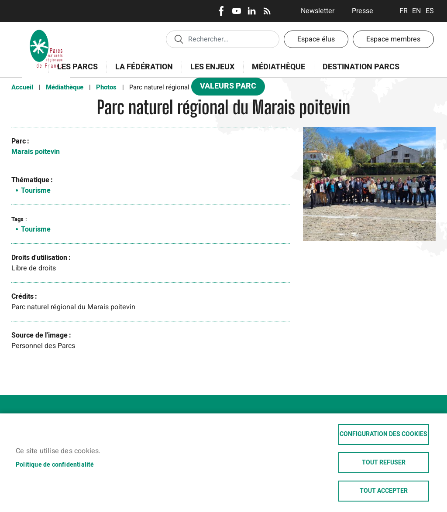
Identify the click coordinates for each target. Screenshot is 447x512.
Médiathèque (278, 66)
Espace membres (393, 39)
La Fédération (141, 71)
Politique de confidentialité (55, 464)
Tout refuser (384, 462)
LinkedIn (251, 11)
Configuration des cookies (383, 434)
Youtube (236, 11)
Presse (362, 11)
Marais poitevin (35, 152)
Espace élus (316, 39)
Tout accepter (384, 491)
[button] (369, 187)
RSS (267, 11)
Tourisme (36, 190)
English (416, 10)
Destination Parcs (361, 66)
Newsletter (317, 11)
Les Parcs (74, 71)
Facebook (221, 11)
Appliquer (178, 39)
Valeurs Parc (225, 88)
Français (403, 10)
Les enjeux (209, 71)
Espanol (430, 10)
